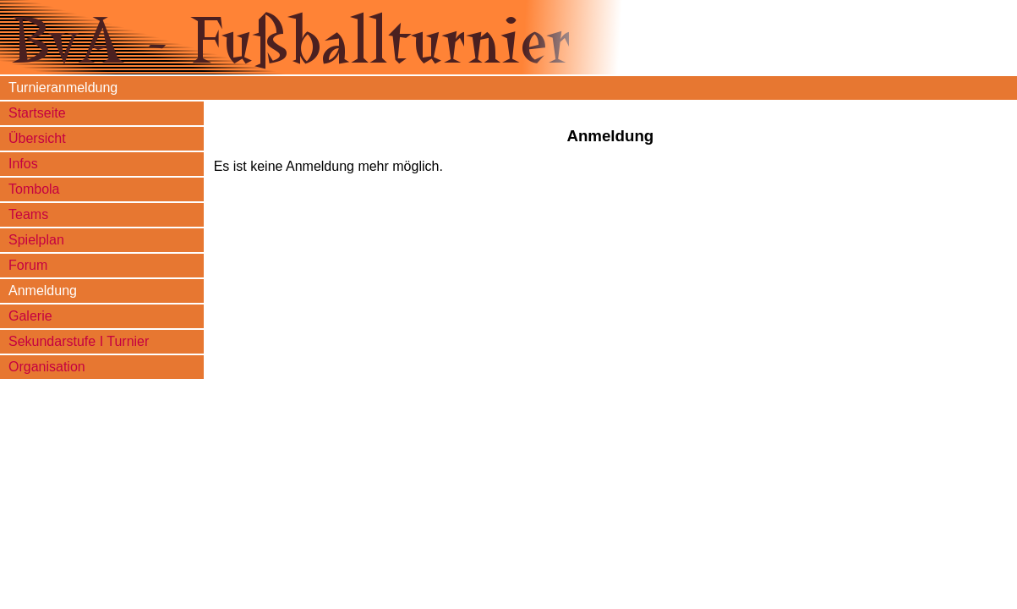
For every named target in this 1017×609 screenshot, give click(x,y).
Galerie (30, 316)
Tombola (33, 189)
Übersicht (37, 138)
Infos (23, 163)
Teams (28, 214)
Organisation (46, 366)
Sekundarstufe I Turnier (78, 341)
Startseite (37, 113)
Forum (27, 265)
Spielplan (36, 240)
